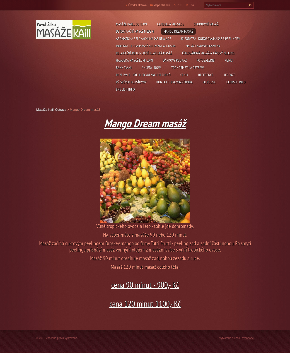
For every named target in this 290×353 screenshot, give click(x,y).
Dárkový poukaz (175, 60)
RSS (179, 5)
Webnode (248, 338)
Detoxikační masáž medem (135, 31)
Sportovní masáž (206, 24)
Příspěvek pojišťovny (131, 82)
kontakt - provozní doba (174, 82)
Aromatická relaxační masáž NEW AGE (143, 38)
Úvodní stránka (137, 5)
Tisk (191, 5)
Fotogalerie (206, 60)
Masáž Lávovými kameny (203, 45)
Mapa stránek (161, 5)
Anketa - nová (151, 67)
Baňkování (124, 67)
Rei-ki (229, 60)
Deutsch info (236, 82)
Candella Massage (170, 24)
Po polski (209, 82)
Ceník (184, 74)
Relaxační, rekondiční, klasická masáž (144, 53)
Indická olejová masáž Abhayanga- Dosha (146, 45)
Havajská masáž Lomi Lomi (134, 60)
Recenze (229, 74)
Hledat (249, 5)
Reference (205, 74)
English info (125, 89)
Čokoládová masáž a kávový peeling (208, 53)
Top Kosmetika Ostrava (187, 67)
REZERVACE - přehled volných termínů (143, 74)
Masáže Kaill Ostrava (131, 24)
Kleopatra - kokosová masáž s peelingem (210, 38)
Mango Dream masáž (178, 31)
